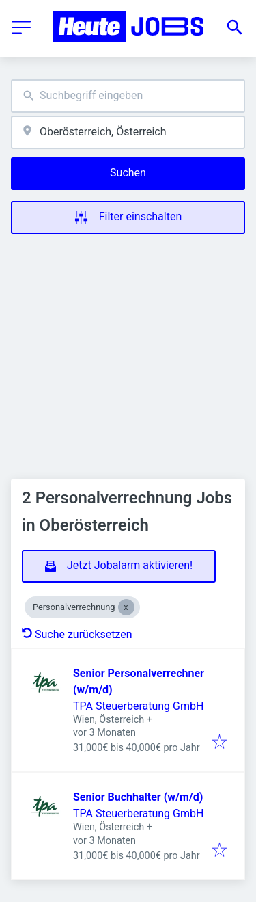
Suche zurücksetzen (77, 634)
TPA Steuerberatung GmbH (138, 706)
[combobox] (128, 96)
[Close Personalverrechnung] (126, 607)
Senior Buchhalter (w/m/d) (138, 797)
